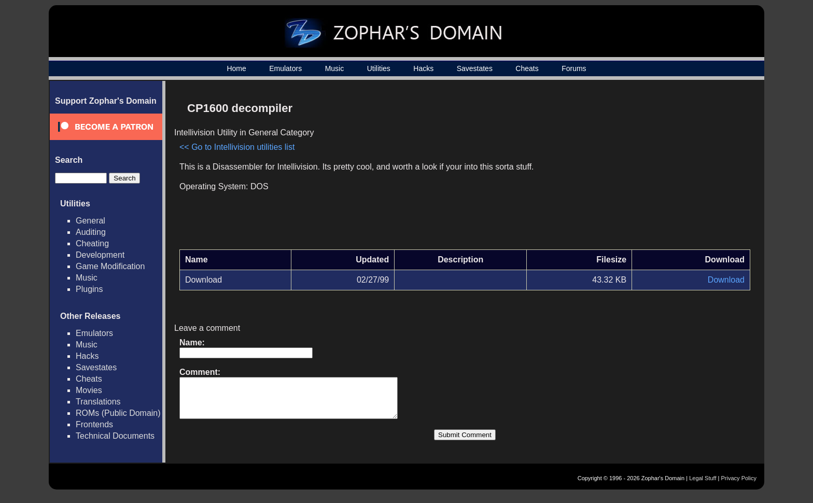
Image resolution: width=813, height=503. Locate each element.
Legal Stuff (702, 486)
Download (726, 279)
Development (100, 254)
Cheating (92, 243)
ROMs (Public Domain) (118, 413)
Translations (98, 401)
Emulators (285, 68)
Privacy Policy (738, 486)
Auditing (91, 232)
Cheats (526, 68)
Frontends (94, 424)
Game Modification (110, 266)
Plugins (89, 289)
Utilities (378, 68)
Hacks (423, 68)
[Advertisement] (662, 169)
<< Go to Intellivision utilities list (237, 147)
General (90, 220)
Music (334, 68)
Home (236, 68)
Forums (574, 68)
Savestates (475, 68)
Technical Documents (115, 435)
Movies (89, 390)
